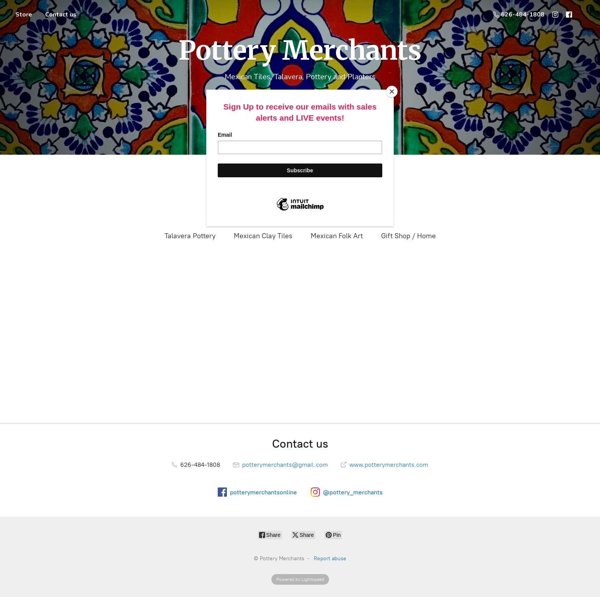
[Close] (392, 91)
